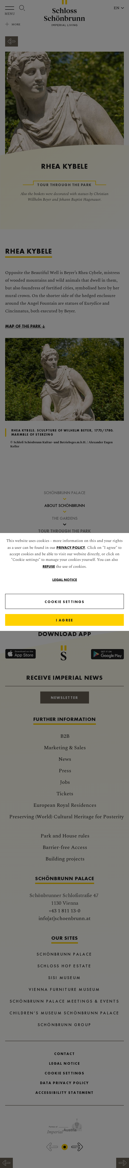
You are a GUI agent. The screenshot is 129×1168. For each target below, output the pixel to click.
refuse (49, 566)
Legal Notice (64, 579)
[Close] (64, 620)
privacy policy (70, 547)
